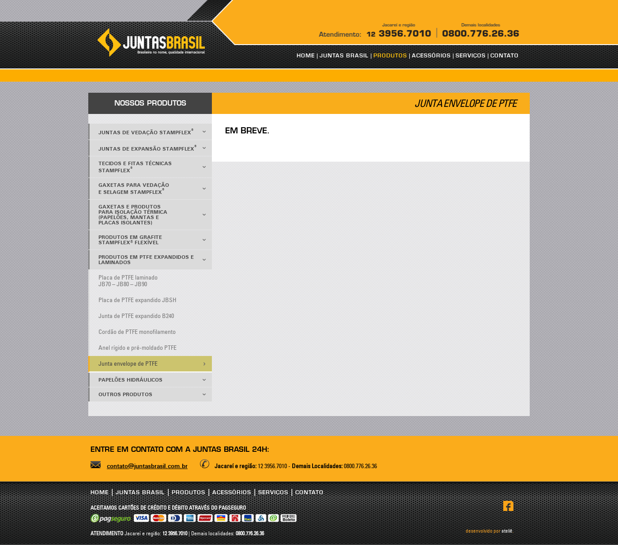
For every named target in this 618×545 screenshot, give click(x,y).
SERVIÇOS (471, 55)
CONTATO (504, 55)
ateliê (506, 531)
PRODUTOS (390, 55)
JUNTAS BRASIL (344, 55)
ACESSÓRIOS (431, 55)
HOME (306, 55)
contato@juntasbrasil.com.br (147, 466)
